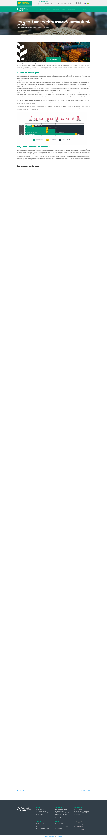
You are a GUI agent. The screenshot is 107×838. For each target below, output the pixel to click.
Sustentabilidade (72, 9)
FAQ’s (89, 9)
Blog (80, 9)
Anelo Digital (59, 836)
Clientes (63, 9)
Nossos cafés (55, 9)
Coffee (38, 27)
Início (41, 9)
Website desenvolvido (50, 836)
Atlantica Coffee (23, 27)
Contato (84, 9)
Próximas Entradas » (85, 790)
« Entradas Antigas (21, 790)
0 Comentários (45, 27)
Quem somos (47, 9)
